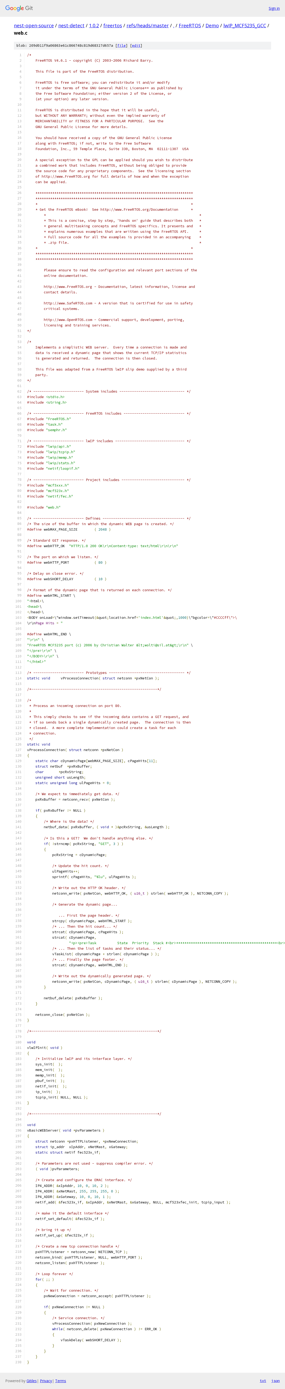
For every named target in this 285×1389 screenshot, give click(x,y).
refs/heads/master (147, 25)
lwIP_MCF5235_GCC (244, 25)
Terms (60, 1380)
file (121, 45)
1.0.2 (94, 25)
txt (263, 1380)
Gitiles (32, 1380)
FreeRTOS (190, 25)
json (275, 1380)
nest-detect (71, 25)
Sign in (274, 8)
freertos (112, 25)
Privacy (46, 1380)
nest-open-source (34, 25)
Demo (212, 25)
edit (136, 45)
